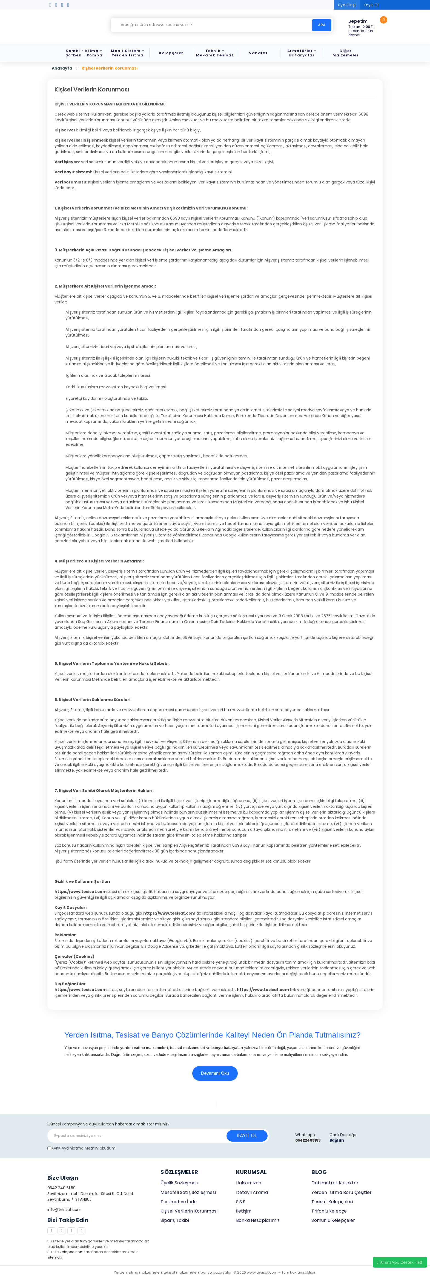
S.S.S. (241, 1202)
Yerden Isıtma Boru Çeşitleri (341, 1192)
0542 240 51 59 (61, 1188)
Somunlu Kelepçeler (333, 1220)
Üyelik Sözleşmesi (179, 1183)
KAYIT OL (247, 1135)
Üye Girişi (347, 5)
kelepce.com (72, 1251)
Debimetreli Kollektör (335, 1183)
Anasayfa (62, 68)
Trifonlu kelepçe (329, 1211)
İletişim (243, 1211)
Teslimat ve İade (178, 1202)
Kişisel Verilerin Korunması (188, 1211)
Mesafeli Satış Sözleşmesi (188, 1192)
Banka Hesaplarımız (258, 1220)
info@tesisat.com (64, 1209)
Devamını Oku (215, 1073)
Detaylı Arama (252, 1192)
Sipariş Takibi (174, 1220)
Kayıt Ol (371, 5)
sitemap (54, 1257)
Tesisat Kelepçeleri (332, 1202)
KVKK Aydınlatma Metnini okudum (83, 1148)
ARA (322, 25)
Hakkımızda (249, 1183)
